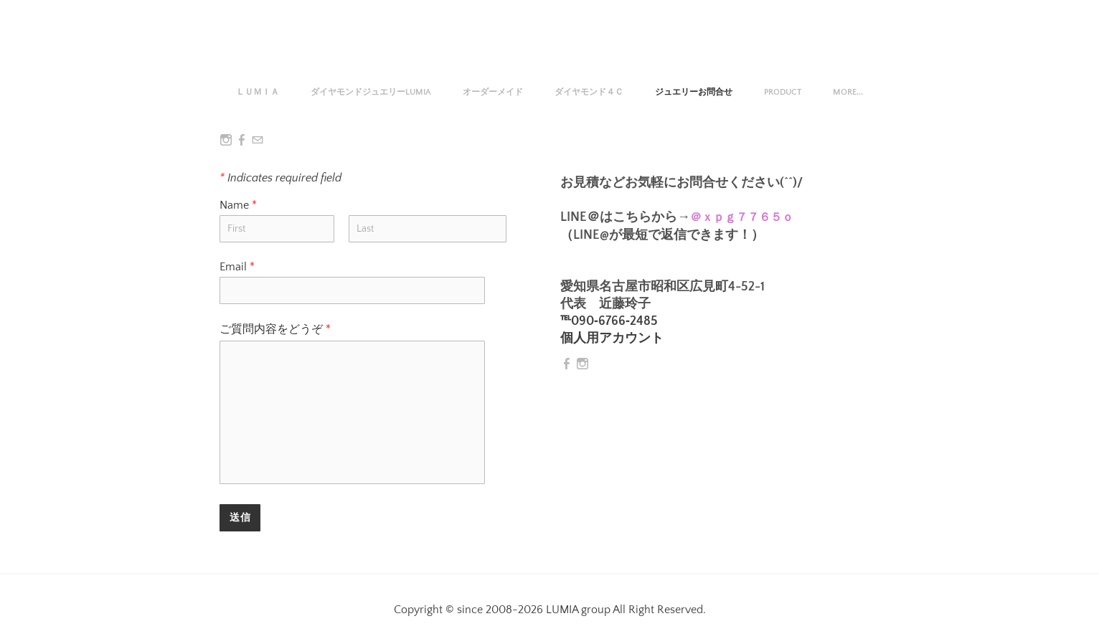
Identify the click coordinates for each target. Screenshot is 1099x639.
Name (245, 205)
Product (782, 92)
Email (237, 266)
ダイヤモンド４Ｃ (589, 92)
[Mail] (257, 140)
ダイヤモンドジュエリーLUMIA (371, 92)
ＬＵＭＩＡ (257, 92)
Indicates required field (280, 177)
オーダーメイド (493, 92)
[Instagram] (226, 140)
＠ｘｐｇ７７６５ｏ (741, 217)
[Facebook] (241, 140)
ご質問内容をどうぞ (275, 329)
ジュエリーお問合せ (693, 92)
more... (848, 92)
